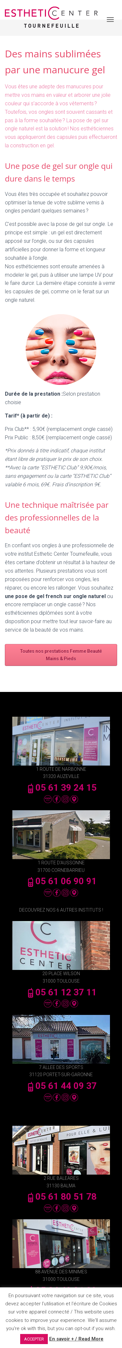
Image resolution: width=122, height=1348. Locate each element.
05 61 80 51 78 (61, 1196)
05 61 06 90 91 (61, 881)
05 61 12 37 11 (61, 992)
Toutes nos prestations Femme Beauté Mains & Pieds (61, 655)
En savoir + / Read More (76, 1339)
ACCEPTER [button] (34, 1339)
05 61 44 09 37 (61, 1085)
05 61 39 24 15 (61, 787)
